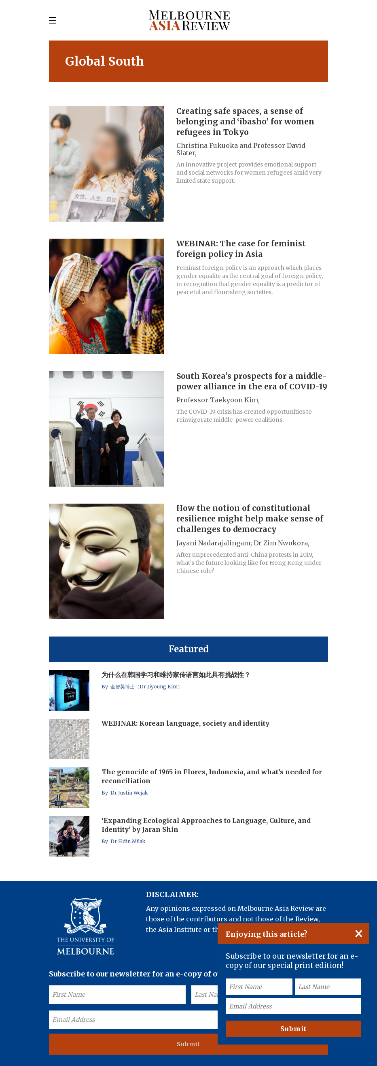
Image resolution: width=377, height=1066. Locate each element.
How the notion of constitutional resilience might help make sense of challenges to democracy (249, 519)
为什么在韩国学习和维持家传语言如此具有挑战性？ (176, 675)
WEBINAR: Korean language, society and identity (185, 723)
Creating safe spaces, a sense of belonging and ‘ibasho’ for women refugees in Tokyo (245, 121)
